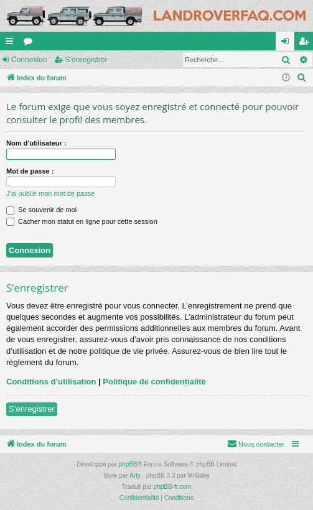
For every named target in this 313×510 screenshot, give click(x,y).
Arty (135, 475)
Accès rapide (12, 43)
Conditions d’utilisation (51, 381)
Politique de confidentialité (154, 381)
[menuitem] (301, 78)
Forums (30, 43)
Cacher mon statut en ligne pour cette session (81, 221)
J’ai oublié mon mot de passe (50, 193)
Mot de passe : (30, 171)
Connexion (29, 59)
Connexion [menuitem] (287, 43)
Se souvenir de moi (41, 209)
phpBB (128, 464)
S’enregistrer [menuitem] (306, 43)
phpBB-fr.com (173, 486)
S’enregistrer (86, 59)
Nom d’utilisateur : (36, 143)
